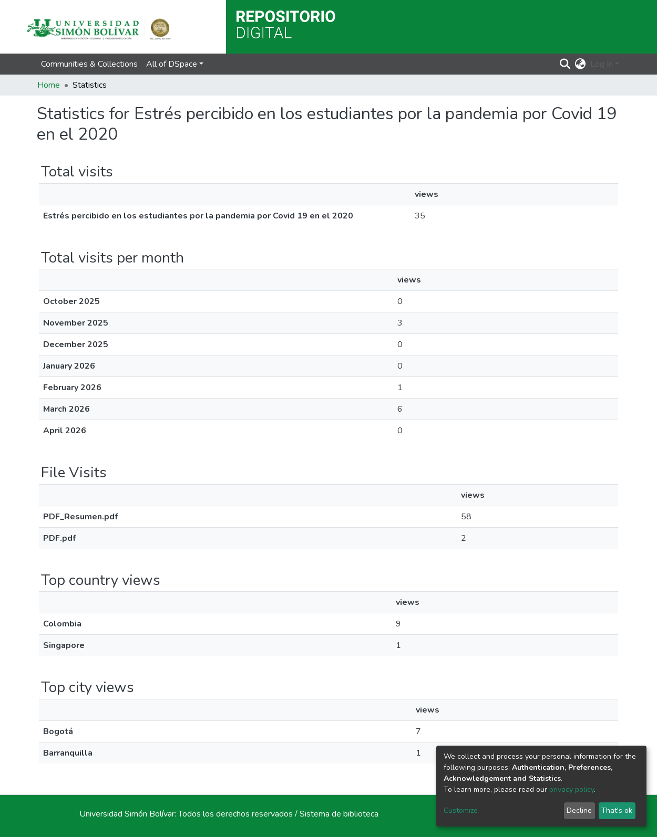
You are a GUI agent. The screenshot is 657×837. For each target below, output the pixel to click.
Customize (461, 810)
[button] (580, 64)
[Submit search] (565, 64)
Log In (601, 64)
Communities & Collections (89, 64)
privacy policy (571, 789)
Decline (579, 810)
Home (48, 85)
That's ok (616, 810)
